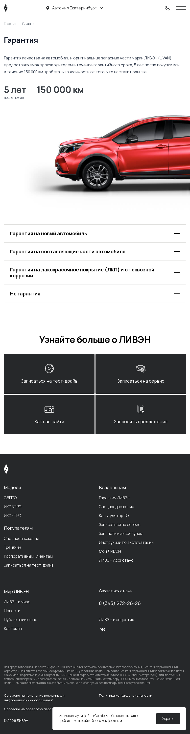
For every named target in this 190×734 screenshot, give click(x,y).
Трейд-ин (12, 547)
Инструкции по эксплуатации (126, 542)
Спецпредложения (21, 538)
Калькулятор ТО (114, 515)
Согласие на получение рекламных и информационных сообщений (34, 697)
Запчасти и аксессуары (120, 533)
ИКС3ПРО (12, 515)
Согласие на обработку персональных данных (42, 709)
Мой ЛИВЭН (110, 551)
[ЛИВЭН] (15, 8)
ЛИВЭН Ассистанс (116, 560)
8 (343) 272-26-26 (120, 603)
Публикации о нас (20, 619)
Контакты (13, 628)
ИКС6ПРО (12, 506)
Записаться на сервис (119, 524)
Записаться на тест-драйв (28, 565)
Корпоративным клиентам (28, 556)
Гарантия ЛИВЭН (114, 497)
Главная (10, 24)
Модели (12, 487)
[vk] (103, 629)
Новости (12, 610)
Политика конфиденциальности (125, 695)
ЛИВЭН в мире (17, 601)
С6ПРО (10, 497)
